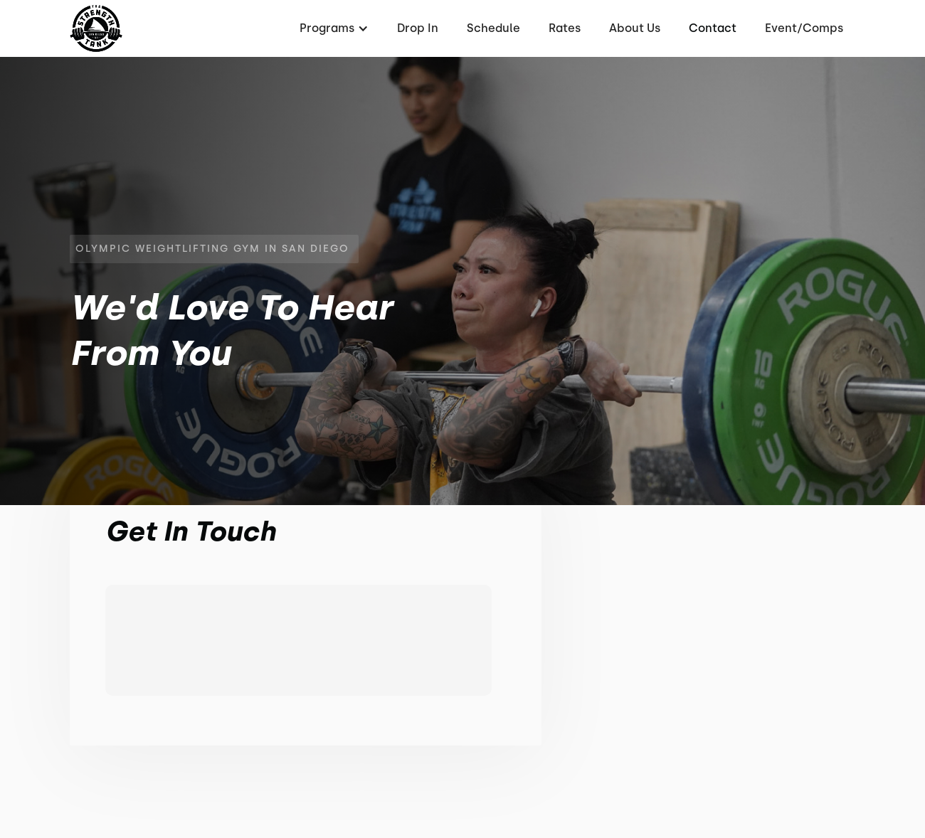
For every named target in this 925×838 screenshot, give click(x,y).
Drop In (417, 28)
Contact (712, 28)
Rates (565, 28)
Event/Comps (804, 28)
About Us (634, 28)
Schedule (493, 28)
